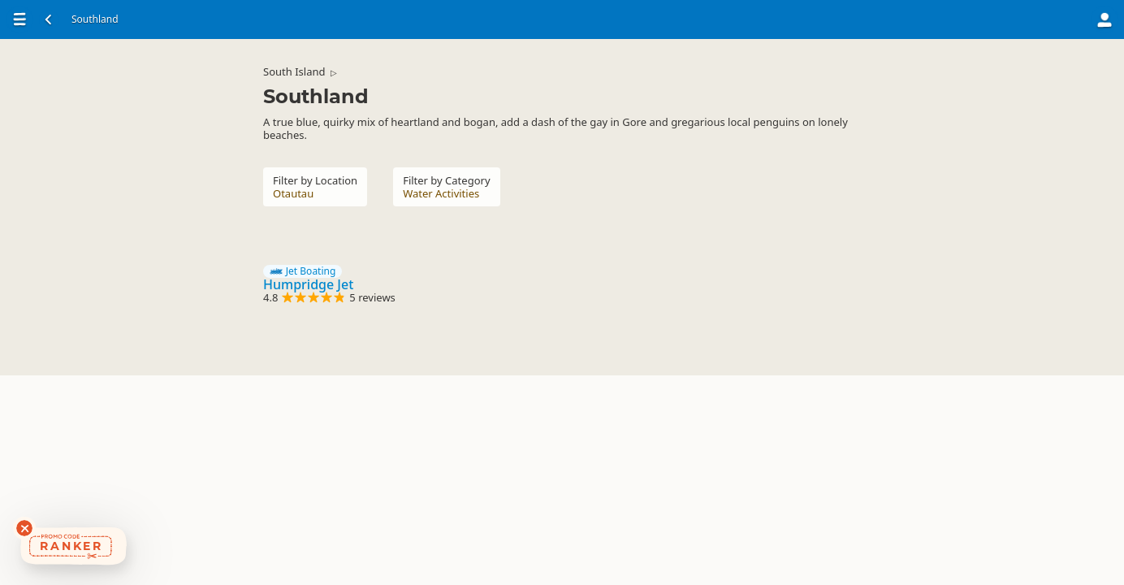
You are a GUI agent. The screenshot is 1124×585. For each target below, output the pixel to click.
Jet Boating (302, 271)
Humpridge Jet (308, 284)
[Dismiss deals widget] (24, 528)
